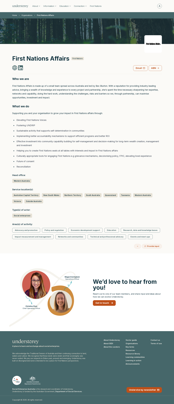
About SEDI (108, 343)
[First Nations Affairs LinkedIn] (20, 67)
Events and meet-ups (140, 237)
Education (111, 230)
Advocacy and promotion (26, 230)
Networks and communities (70, 237)
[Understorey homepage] (20, 6)
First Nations (96, 6)
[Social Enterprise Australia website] (16, 380)
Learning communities (135, 357)
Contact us (155, 340)
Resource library (133, 354)
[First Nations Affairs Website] (14, 67)
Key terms (130, 347)
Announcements (133, 364)
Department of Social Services (68, 391)
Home (14, 15)
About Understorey (112, 340)
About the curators (112, 347)
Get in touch (104, 303)
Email (140, 68)
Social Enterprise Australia (23, 389)
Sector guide (131, 340)
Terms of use (156, 343)
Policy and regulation (54, 230)
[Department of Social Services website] (32, 380)
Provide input (151, 246)
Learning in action (133, 360)
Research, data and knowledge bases (140, 230)
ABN (155, 68)
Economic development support (85, 230)
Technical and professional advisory (106, 237)
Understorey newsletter (144, 390)
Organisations (26, 15)
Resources (130, 350)
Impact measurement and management (33, 237)
